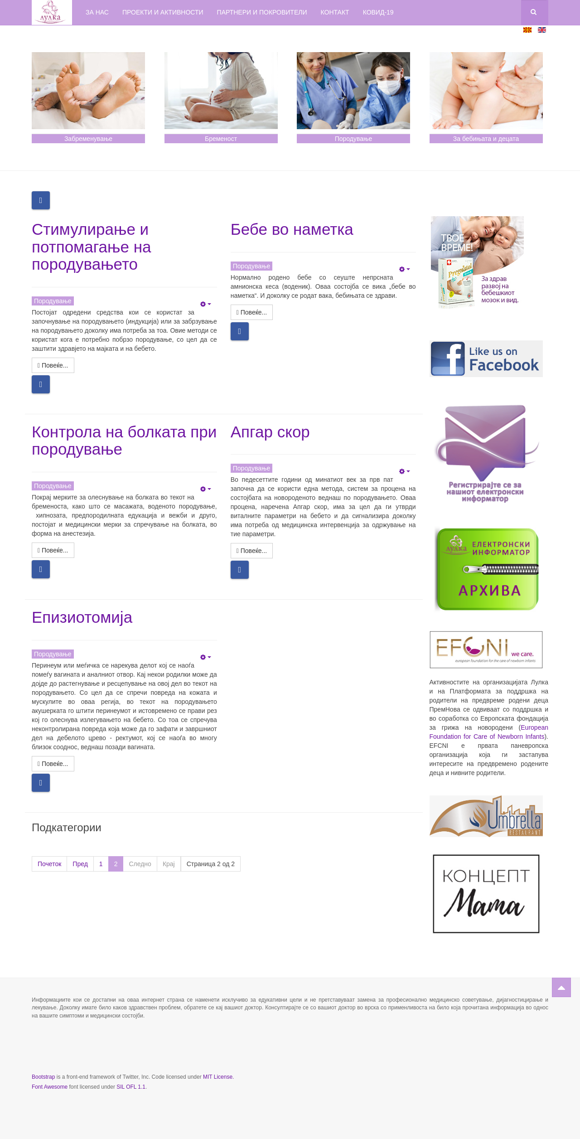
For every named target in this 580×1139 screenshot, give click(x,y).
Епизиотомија (82, 617)
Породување (353, 138)
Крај (169, 864)
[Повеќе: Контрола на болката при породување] (53, 550)
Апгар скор (270, 432)
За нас (97, 12)
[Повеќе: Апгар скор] (252, 550)
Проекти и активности (162, 12)
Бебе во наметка (292, 229)
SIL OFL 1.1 (130, 1087)
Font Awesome (50, 1087)
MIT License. (218, 1077)
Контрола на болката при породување (124, 440)
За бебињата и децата (486, 138)
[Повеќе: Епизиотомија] (53, 763)
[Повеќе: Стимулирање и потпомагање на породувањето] (53, 365)
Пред (80, 864)
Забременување (88, 138)
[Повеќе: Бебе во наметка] (252, 312)
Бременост (221, 138)
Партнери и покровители (262, 12)
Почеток (49, 864)
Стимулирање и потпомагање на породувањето (91, 246)
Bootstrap (43, 1077)
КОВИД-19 (378, 12)
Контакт (335, 12)
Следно (140, 864)
